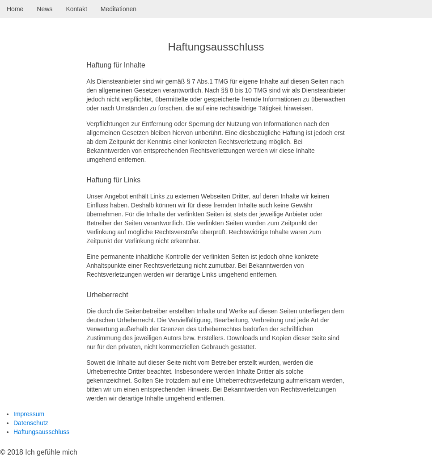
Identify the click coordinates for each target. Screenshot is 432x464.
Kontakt (76, 9)
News (44, 9)
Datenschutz (30, 422)
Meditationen (118, 9)
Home (15, 9)
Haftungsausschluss (41, 431)
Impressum (28, 414)
